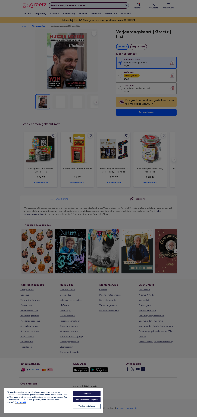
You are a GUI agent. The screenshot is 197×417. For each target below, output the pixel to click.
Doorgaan (87, 393)
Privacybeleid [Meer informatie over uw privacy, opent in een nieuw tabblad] (20, 402)
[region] (53, 400)
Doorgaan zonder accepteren (86, 400)
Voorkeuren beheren (87, 406)
